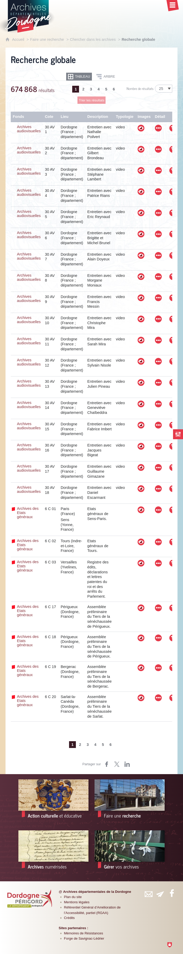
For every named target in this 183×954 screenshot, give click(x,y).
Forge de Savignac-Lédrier (84, 938)
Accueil (18, 39)
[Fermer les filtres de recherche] (178, 434)
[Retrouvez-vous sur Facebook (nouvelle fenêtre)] (172, 893)
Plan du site (73, 897)
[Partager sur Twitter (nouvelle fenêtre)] (116, 764)
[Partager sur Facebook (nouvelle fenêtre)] (106, 764)
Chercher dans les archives (93, 39)
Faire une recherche (47, 39)
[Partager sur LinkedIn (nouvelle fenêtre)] (127, 764)
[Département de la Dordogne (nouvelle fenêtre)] (29, 898)
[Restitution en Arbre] (106, 77)
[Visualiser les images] (141, 128)
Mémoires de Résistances (83, 933)
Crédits (69, 918)
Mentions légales (77, 902)
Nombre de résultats (140, 88)
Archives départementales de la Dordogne (97, 892)
